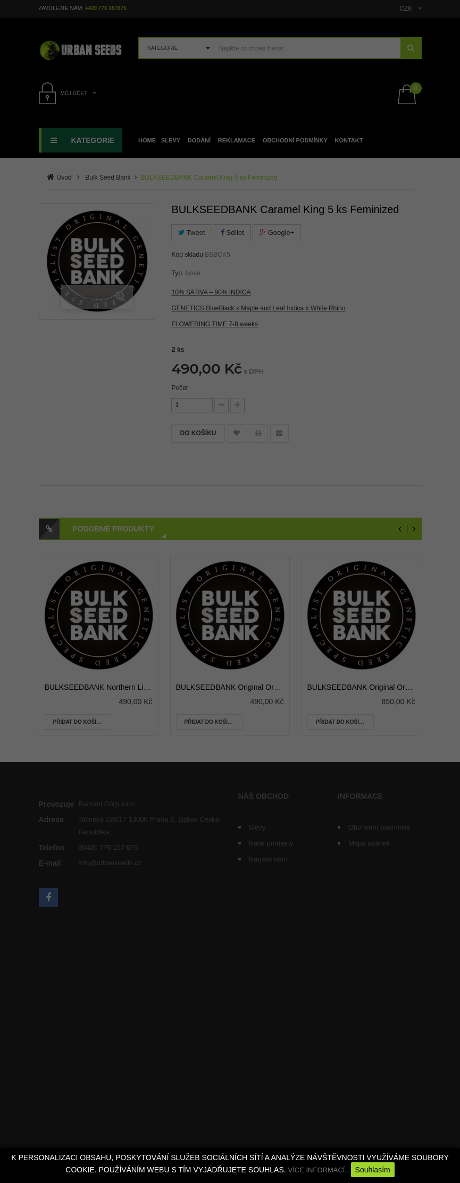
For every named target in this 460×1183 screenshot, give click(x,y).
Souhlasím (372, 1169)
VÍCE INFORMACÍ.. (318, 1170)
